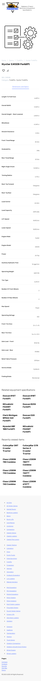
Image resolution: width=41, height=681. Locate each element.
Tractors (9, 637)
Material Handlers (12, 582)
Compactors (10, 529)
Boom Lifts (10, 519)
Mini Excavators (11, 591)
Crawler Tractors (12, 545)
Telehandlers (11, 633)
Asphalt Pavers (11, 509)
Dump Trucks (11, 555)
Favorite (4, 666)
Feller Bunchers (12, 558)
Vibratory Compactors (13, 643)
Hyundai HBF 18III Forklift (9, 427)
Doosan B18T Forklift (29, 397)
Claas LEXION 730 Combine (9, 471)
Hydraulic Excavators (13, 575)
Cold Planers (11, 523)
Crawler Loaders (12, 536)
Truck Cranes (11, 640)
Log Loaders (11, 578)
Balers (8, 516)
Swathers (10, 630)
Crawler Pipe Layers (13, 539)
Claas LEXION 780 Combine (9, 460)
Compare (4, 662)
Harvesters (10, 572)
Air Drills (9, 502)
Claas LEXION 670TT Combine (29, 484)
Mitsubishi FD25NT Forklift (28, 429)
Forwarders (10, 565)
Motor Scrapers (11, 601)
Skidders (9, 621)
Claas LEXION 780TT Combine (29, 462)
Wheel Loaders (11, 653)
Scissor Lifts (10, 614)
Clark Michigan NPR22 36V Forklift (10, 418)
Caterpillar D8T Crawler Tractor (10, 448)
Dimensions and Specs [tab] (20, 87)
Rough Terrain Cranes (13, 611)
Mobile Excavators (12, 594)
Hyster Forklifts (31, 60)
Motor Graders (11, 597)
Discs (8, 552)
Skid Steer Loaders (13, 618)
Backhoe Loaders (12, 512)
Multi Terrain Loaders (13, 604)
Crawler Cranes (11, 533)
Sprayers (9, 627)
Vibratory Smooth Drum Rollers (16, 647)
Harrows (9, 568)
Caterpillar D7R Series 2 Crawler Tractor (30, 449)
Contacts (4, 664)
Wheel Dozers (11, 650)
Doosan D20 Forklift (29, 416)
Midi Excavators (11, 587)
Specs (11, 60)
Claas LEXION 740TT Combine (29, 473)
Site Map (4, 668)
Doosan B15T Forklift (9, 397)
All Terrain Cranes (12, 506)
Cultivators (10, 548)
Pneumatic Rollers (12, 607)
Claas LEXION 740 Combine (9, 482)
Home (4, 60)
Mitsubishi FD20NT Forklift (8, 407)
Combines (10, 526)
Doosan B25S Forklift (29, 405)
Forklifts (20, 60)
